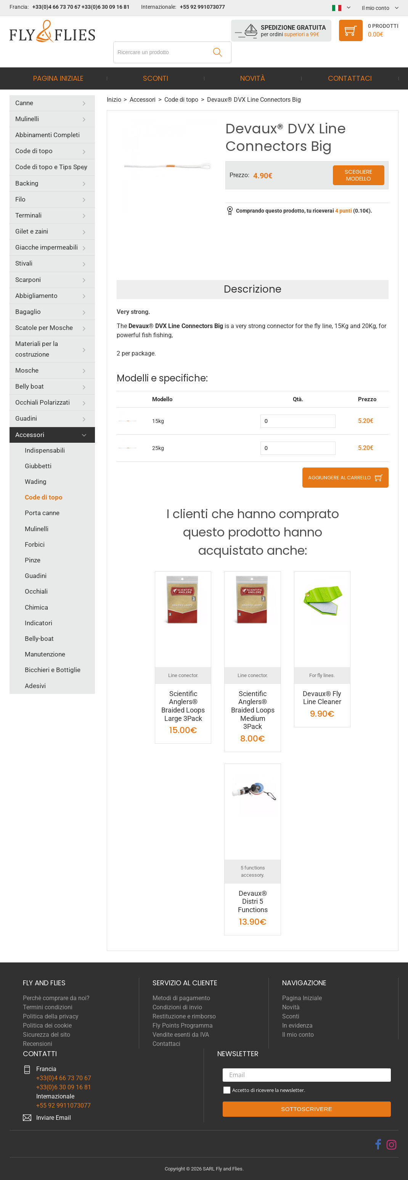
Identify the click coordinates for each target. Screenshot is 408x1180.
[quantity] (298, 421)
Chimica (36, 607)
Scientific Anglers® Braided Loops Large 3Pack (183, 706)
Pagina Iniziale (58, 78)
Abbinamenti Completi (47, 135)
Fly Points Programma (183, 1025)
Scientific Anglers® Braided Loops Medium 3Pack (253, 710)
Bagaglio (28, 311)
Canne (24, 103)
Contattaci (350, 78)
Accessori (29, 435)
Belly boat (29, 386)
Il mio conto (298, 1034)
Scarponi (28, 279)
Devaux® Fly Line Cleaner (322, 698)
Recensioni (37, 1043)
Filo (20, 199)
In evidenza (297, 1025)
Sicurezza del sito (46, 1034)
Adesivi (35, 686)
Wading (36, 481)
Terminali (28, 215)
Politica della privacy (51, 1016)
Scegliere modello (358, 175)
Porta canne (42, 513)
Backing (27, 183)
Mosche (27, 370)
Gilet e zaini (31, 231)
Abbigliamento (36, 295)
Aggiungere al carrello (339, 477)
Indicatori (38, 623)
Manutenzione (45, 654)
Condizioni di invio (177, 1007)
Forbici (35, 544)
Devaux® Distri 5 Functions (253, 901)
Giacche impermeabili (46, 247)
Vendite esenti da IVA (181, 1034)
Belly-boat (39, 638)
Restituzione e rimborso (184, 1016)
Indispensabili (45, 450)
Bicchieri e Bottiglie (52, 670)
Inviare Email (53, 1117)
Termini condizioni (47, 1007)
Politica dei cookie (47, 1025)
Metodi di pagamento (181, 998)
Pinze (32, 560)
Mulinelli (27, 119)
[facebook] (378, 1144)
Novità (252, 78)
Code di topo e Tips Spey (51, 167)
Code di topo (34, 151)
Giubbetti (38, 466)
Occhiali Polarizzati (42, 402)
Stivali (23, 263)
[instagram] (392, 1144)
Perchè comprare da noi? (56, 998)
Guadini (26, 418)
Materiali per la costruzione (36, 349)
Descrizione (252, 289)
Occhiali (36, 591)
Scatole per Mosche (44, 327)
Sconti (155, 78)
